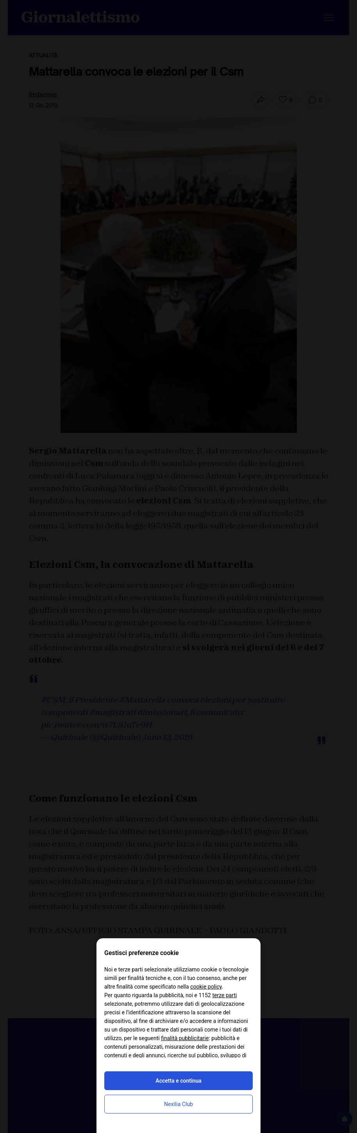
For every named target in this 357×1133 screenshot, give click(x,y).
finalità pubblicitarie (185, 1038)
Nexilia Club (178, 1104)
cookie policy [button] (206, 987)
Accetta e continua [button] (178, 1081)
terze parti (224, 995)
